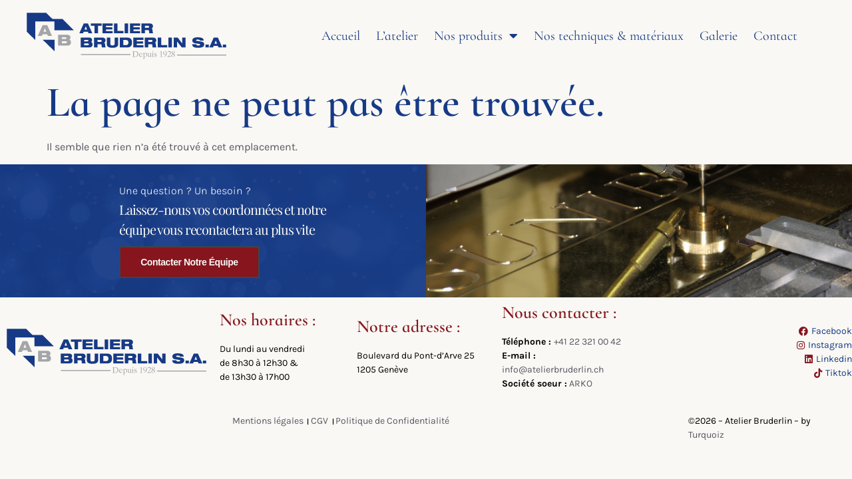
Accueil (340, 36)
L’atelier (397, 36)
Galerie (719, 36)
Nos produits (476, 36)
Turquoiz (706, 434)
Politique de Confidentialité (392, 420)
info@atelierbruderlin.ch (553, 369)
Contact (775, 36)
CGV (319, 420)
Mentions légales (268, 420)
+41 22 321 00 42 (587, 341)
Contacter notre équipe (189, 262)
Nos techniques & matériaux (609, 36)
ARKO (580, 383)
